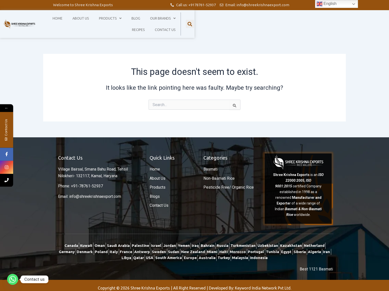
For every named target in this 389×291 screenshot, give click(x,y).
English (327, 4)
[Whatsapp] (12, 279)
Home (149, 21)
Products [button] (201, 21)
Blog (227, 21)
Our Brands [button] (254, 21)
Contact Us (310, 21)
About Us (172, 21)
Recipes (283, 21)
